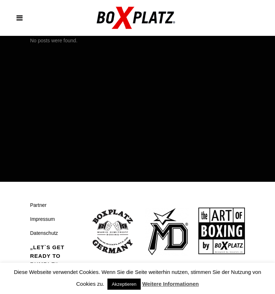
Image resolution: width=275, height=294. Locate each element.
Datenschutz (44, 233)
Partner (38, 205)
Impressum (42, 219)
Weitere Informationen (170, 284)
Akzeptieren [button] (124, 284)
